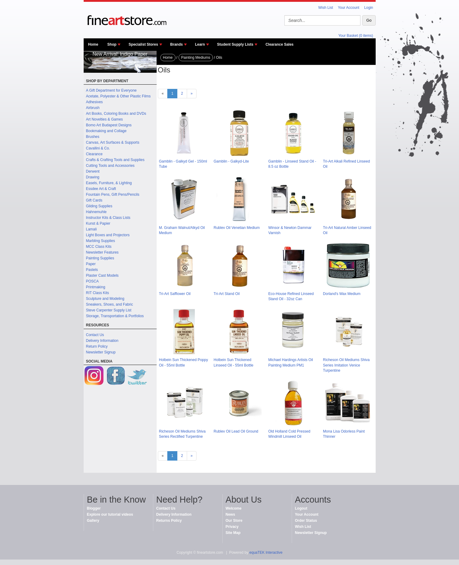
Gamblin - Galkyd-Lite (231, 161)
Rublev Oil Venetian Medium (236, 228)
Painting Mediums (195, 57)
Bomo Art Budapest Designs (109, 125)
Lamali (91, 229)
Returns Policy (169, 520)
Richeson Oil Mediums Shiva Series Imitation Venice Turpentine (346, 365)
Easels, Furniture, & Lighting (109, 183)
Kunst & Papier (98, 223)
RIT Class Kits (97, 293)
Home (93, 44)
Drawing (92, 177)
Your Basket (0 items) (355, 35)
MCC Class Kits (99, 246)
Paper (91, 264)
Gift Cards (94, 200)
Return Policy (97, 346)
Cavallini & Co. (98, 148)
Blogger (94, 508)
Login (368, 7)
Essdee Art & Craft (101, 189)
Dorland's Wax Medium (341, 294)
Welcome (234, 508)
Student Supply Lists (235, 44)
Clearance (94, 154)
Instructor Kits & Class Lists (108, 218)
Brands (176, 44)
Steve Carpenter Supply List (108, 310)
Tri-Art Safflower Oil (175, 294)
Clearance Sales (280, 44)
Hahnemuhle (96, 212)
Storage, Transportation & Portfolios (115, 316)
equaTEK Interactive (266, 552)
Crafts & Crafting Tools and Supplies (115, 160)
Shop (111, 44)
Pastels (92, 270)
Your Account (348, 7)
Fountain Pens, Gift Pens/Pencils (112, 194)
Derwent (93, 171)
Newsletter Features (102, 252)
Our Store (234, 520)
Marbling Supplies (100, 241)
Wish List (325, 7)
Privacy (232, 527)
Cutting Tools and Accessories (110, 165)
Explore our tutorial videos (110, 514)
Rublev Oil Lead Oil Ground (236, 431)
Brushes (92, 137)
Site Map (233, 533)
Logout (301, 508)
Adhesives (94, 102)
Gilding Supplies (99, 206)
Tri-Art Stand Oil (227, 294)
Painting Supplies (100, 258)
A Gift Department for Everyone (111, 90)
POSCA (92, 281)
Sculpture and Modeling (105, 299)
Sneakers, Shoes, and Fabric (109, 304)
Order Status (306, 520)
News (230, 514)
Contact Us (95, 335)
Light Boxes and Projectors (108, 235)
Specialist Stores (143, 44)
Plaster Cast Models (102, 275)
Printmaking (95, 287)
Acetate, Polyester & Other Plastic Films (118, 96)
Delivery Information (102, 341)
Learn (200, 44)
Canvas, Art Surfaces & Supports (112, 142)
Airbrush (93, 108)
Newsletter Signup (101, 352)
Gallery (93, 520)
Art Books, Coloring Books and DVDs (116, 113)
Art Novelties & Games (104, 119)
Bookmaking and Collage (106, 131)
